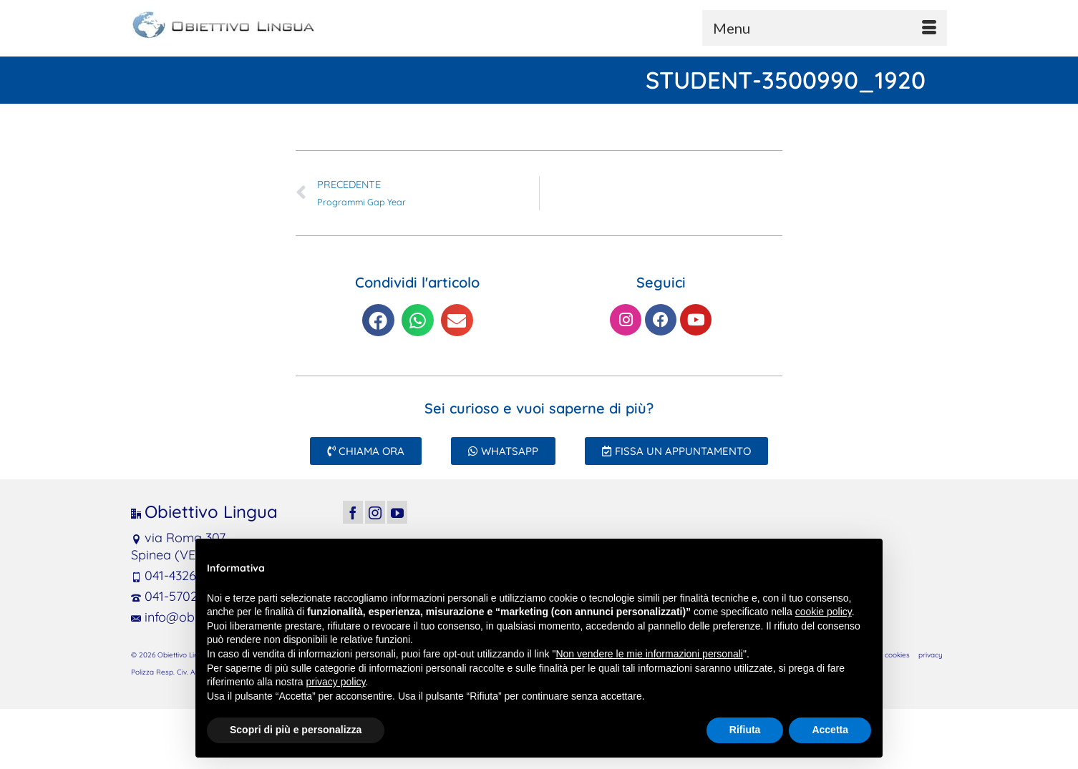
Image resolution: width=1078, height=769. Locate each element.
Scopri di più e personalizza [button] (295, 729)
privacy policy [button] (336, 681)
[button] (378, 320)
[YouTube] (397, 512)
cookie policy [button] (823, 611)
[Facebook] (353, 512)
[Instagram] (375, 512)
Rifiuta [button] (745, 729)
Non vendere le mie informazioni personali (648, 654)
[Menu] (824, 28)
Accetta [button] (830, 729)
